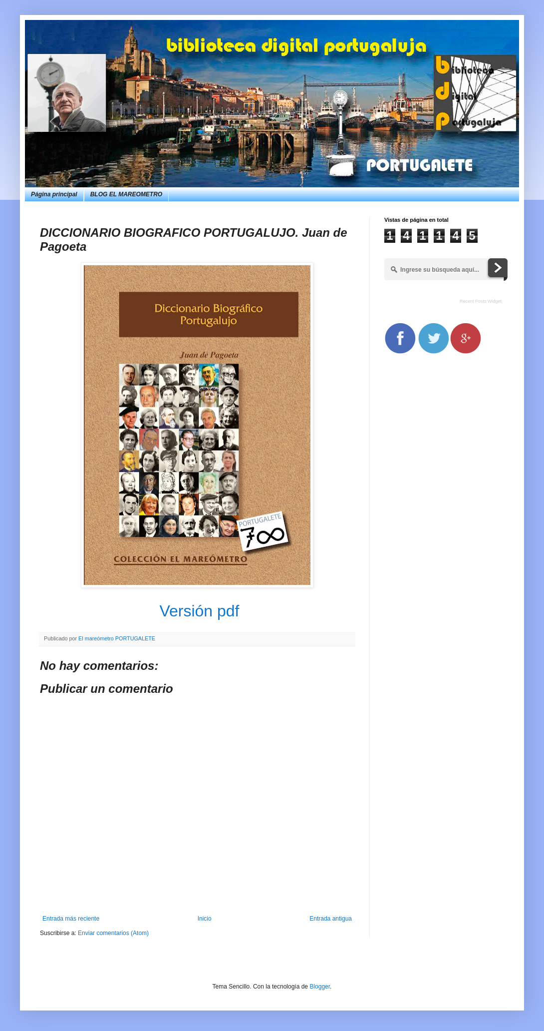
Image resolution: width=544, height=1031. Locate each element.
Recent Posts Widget (481, 301)
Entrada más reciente (70, 918)
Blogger (319, 986)
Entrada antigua (330, 918)
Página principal (54, 194)
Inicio (205, 918)
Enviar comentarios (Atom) (113, 933)
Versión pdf (199, 611)
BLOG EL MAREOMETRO (126, 194)
